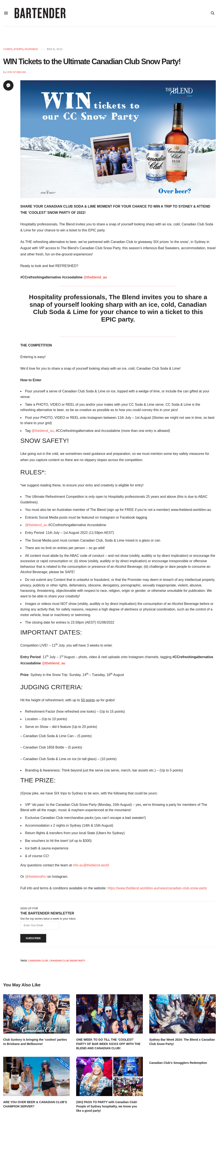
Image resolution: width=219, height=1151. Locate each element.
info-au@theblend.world (91, 867)
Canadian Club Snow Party (67, 962)
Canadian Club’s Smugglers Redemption (178, 1064)
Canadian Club (38, 962)
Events (18, 51)
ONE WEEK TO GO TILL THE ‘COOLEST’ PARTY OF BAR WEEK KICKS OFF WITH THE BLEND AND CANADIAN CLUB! (108, 1046)
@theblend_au (95, 279)
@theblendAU (35, 878)
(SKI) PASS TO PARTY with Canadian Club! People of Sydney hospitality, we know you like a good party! (106, 1108)
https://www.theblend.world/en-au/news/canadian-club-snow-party (157, 890)
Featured (31, 51)
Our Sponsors (16, 73)
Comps (7, 51)
